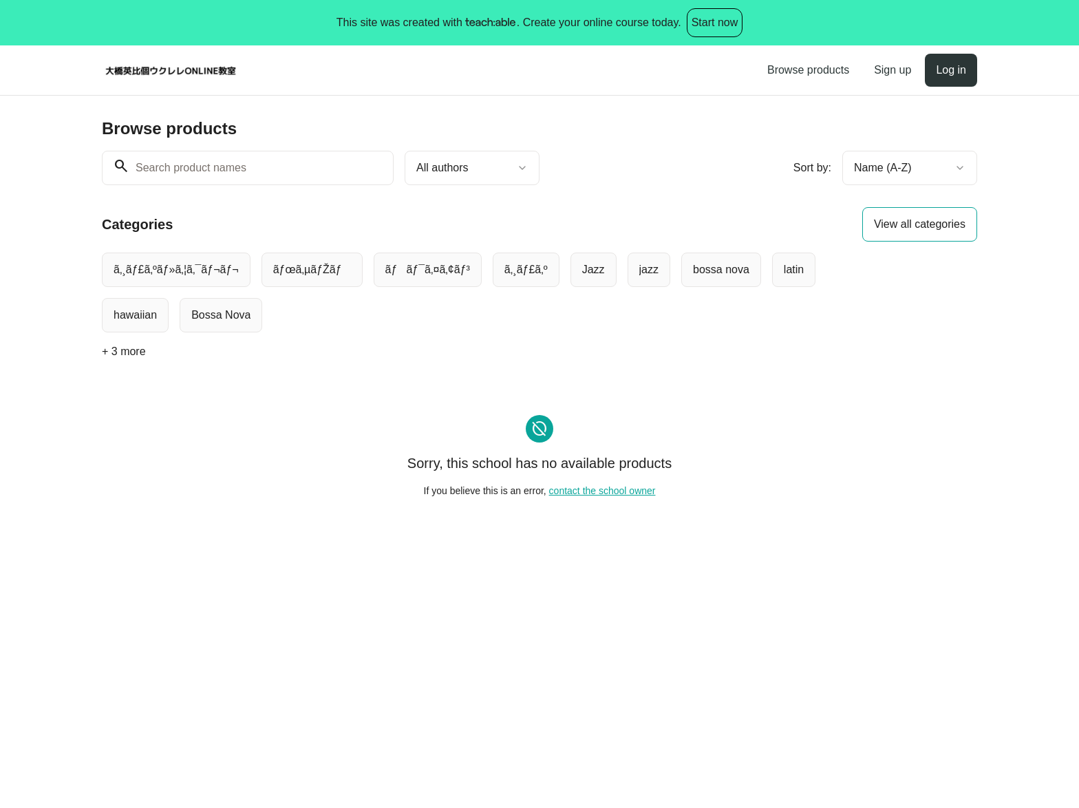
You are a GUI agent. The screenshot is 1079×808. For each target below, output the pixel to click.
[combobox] (472, 168)
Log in (951, 70)
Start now (715, 22)
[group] (483, 292)
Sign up (892, 70)
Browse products (808, 70)
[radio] (176, 270)
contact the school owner (602, 490)
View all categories (919, 224)
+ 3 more (124, 351)
